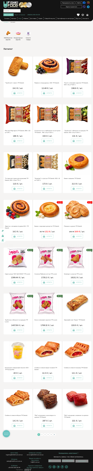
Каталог (14, 18)
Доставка (33, 18)
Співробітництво (49, 18)
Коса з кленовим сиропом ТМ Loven (45, 320)
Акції (20, 18)
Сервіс (40, 18)
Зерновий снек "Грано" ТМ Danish (74, 320)
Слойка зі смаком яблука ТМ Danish (16, 415)
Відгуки (78, 18)
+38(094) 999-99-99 (33, 14)
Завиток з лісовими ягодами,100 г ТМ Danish (17, 227)
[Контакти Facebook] (84, 2)
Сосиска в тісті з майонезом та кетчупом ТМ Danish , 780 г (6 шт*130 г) (47, 131)
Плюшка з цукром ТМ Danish (73, 226)
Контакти (86, 18)
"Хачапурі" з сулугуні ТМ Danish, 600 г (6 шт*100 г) (47, 179)
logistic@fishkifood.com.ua (14, 454)
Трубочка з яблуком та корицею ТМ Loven (16, 320)
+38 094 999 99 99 (14, 467)
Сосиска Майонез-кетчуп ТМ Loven (45, 274)
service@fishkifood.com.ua (35, 454)
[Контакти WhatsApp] (66, 466)
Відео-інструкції (20, 14)
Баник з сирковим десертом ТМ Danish (46, 226)
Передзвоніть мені (68, 3)
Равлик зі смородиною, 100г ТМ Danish (46, 83)
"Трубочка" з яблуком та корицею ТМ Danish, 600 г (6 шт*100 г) (76, 131)
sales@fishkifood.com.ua (14, 461)
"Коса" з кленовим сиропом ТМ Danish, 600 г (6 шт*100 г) (76, 83)
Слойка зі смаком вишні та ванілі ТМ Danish (45, 368)
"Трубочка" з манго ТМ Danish (14, 83)
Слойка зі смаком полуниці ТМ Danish (76, 367)
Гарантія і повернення (35, 465)
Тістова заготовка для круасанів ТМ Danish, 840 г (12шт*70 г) (16, 179)
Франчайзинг (8, 14)
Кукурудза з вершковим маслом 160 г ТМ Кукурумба (17, 368)
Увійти (79, 3)
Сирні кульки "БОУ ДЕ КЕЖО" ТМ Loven (17, 274)
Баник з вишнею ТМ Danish (72, 178)
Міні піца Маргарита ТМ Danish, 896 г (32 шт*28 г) (17, 131)
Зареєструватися (71, 6)
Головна (6, 18)
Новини (26, 18)
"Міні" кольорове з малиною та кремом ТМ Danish (76, 416)
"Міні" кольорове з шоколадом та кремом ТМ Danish (45, 416)
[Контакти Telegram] (88, 6)
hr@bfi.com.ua (35, 462)
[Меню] (39, 2)
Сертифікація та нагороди (65, 18)
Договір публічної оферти (35, 467)
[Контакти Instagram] (88, 2)
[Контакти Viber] (84, 6)
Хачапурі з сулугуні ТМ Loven (73, 274)
